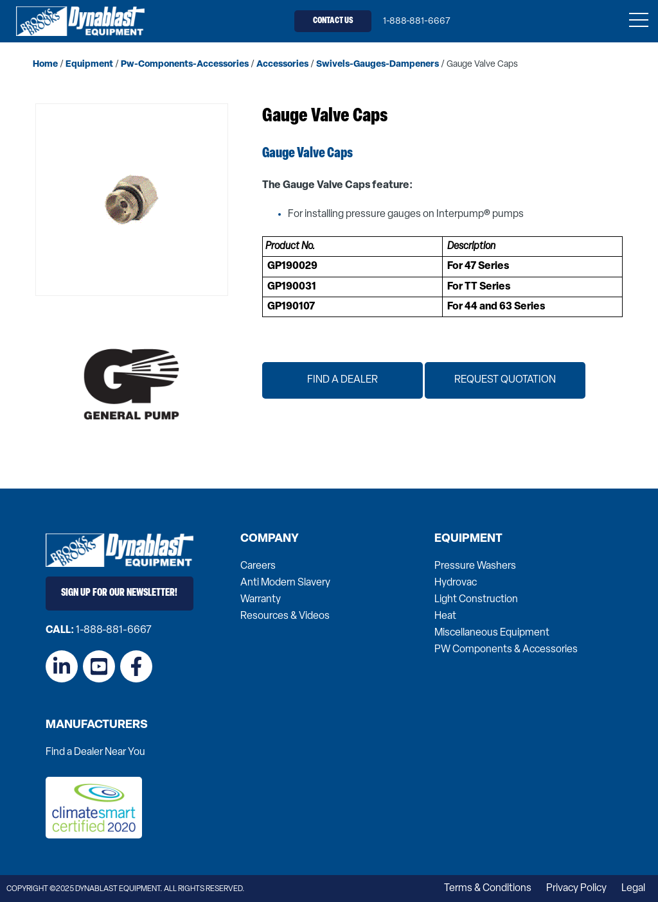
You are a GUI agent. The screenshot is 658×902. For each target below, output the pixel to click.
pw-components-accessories (185, 64)
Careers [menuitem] (258, 566)
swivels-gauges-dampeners (377, 64)
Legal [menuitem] (633, 888)
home (45, 64)
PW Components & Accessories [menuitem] (506, 650)
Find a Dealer (342, 380)
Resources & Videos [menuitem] (285, 616)
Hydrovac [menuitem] (455, 583)
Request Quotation (505, 380)
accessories (282, 64)
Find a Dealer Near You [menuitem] (95, 752)
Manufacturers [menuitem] (97, 725)
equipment (89, 64)
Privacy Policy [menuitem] (576, 888)
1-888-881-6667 (416, 21)
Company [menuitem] (269, 539)
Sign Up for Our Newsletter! (119, 593)
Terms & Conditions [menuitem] (487, 888)
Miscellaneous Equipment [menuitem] (491, 633)
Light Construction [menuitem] (476, 599)
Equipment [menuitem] (468, 539)
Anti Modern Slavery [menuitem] (285, 583)
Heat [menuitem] (445, 616)
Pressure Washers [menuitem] (475, 566)
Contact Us (333, 21)
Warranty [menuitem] (260, 599)
